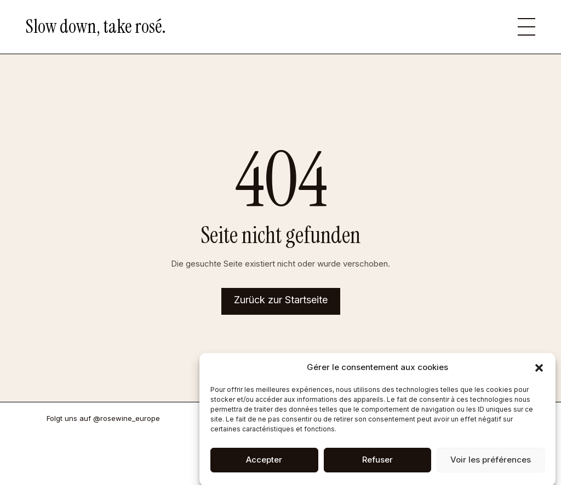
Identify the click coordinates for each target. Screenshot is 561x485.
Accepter (264, 465)
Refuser (377, 465)
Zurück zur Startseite (281, 299)
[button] (539, 373)
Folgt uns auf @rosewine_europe (103, 418)
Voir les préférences (490, 465)
